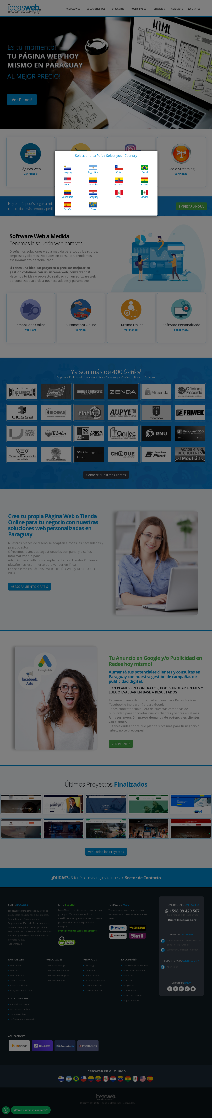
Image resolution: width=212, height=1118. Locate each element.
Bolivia (144, 181)
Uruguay (67, 169)
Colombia (93, 181)
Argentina (93, 169)
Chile (119, 169)
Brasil (144, 169)
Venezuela (67, 194)
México (144, 194)
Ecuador (118, 181)
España (67, 206)
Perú (119, 194)
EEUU (67, 181)
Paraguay (93, 194)
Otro (93, 206)
